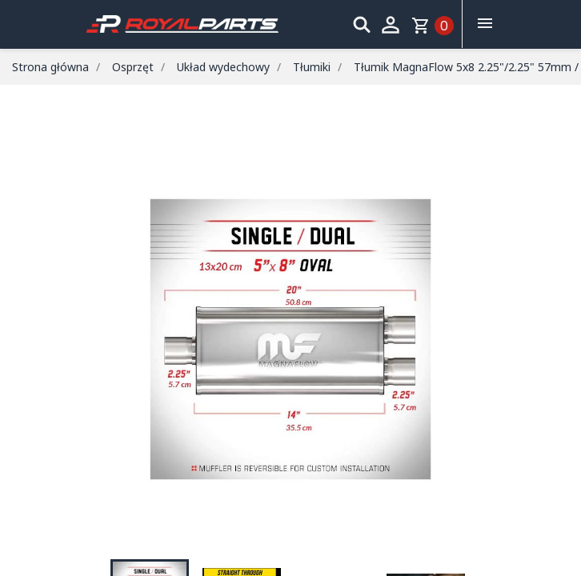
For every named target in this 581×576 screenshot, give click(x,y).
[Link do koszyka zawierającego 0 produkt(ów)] (432, 25)
